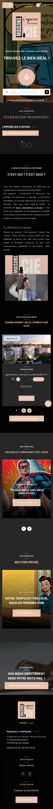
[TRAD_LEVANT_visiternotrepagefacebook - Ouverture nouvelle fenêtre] (23, 774)
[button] (29, 145)
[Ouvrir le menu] (7, 5)
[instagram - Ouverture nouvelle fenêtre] (30, 774)
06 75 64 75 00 (28, 747)
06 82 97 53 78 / (14, 747)
